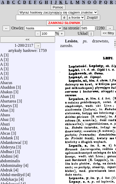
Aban (4, 95)
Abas (4, 109)
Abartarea (8, 100)
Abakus (6, 90)
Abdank (6, 136)
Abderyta (7, 146)
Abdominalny (11, 164)
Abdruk (6, 169)
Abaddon (7, 86)
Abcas (5, 132)
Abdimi (6, 155)
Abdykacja (9, 178)
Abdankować (11, 141)
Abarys (6, 104)
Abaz (4, 118)
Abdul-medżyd (12, 173)
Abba (4, 127)
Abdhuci (7, 150)
